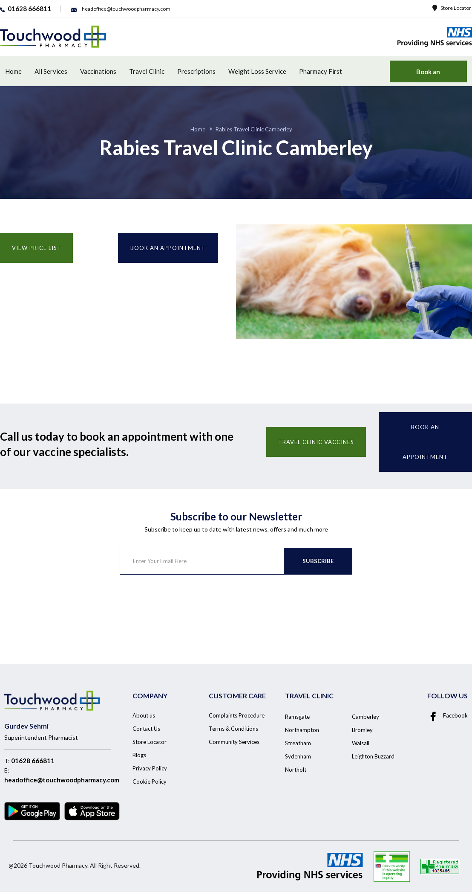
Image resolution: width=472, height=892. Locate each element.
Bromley (362, 729)
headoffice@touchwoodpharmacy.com (61, 780)
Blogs (139, 755)
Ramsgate (297, 716)
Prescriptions (196, 71)
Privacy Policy (149, 768)
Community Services (234, 741)
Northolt (295, 769)
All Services (51, 71)
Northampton (302, 729)
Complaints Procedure (237, 715)
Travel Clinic (146, 71)
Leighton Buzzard (373, 756)
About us (143, 715)
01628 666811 (33, 760)
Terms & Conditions (233, 728)
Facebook (447, 715)
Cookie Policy (149, 781)
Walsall (360, 743)
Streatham (298, 743)
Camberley (365, 716)
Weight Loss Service (257, 71)
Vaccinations (98, 71)
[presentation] (184, 608)
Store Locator (451, 8)
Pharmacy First (320, 71)
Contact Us (146, 728)
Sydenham (298, 756)
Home (13, 71)
